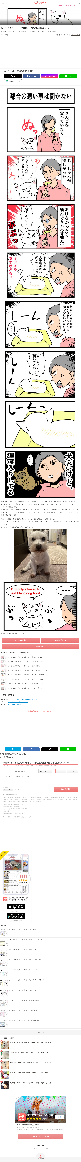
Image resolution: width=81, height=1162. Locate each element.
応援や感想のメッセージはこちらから (40, 711)
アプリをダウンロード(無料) (40, 1136)
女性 (60, 771)
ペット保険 (45, 1148)
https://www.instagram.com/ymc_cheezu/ (23, 699)
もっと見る (40, 1032)
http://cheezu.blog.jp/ (14, 704)
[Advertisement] (40, 51)
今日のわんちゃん (37, 1148)
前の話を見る (22, 640)
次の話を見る (59, 640)
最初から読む (40, 646)
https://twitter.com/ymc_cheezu (18, 702)
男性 (72, 771)
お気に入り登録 (75, 35)
